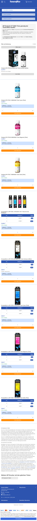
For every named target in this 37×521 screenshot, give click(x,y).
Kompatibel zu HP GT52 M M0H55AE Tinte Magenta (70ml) (16, 351)
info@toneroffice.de (6, 494)
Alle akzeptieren (18, 518)
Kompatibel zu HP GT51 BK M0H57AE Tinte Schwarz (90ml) (16, 259)
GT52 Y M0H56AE (11, 468)
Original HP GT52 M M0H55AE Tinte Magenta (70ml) (14, 137)
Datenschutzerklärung (27, 516)
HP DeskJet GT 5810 (6, 478)
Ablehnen (33, 516)
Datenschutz (16, 504)
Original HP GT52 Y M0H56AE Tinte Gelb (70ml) (13, 174)
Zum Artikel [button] (17, 74)
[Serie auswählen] (18, 14)
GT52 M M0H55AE (31, 467)
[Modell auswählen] (18, 19)
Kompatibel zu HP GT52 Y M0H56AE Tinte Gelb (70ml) (15, 397)
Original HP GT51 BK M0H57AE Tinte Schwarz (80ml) (14, 68)
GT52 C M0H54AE (16, 467)
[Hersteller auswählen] (18, 10)
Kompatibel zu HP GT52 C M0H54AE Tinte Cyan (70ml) (15, 305)
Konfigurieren (17, 516)
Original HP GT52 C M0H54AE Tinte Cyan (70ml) (13, 100)
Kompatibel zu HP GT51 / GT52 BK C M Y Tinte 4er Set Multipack (15, 212)
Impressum (21, 504)
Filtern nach (18, 47)
